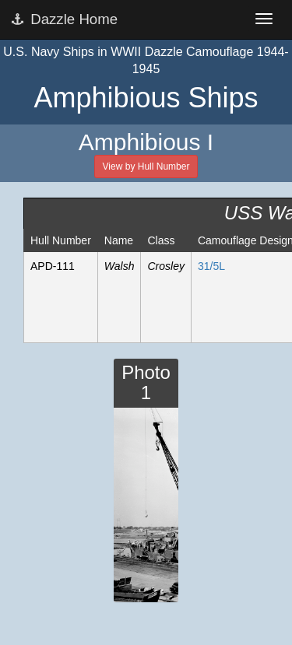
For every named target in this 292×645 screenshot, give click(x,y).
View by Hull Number (146, 166)
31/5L (211, 266)
